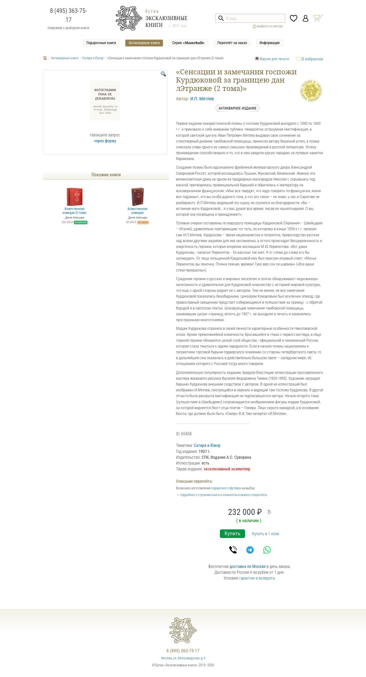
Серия (188, 43)
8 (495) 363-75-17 (183, 650)
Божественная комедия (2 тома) (74, 201)
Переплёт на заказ (232, 43)
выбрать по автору (268, 26)
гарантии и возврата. (257, 578)
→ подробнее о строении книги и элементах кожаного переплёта (221, 495)
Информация (270, 43)
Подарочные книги (101, 43)
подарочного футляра (226, 488)
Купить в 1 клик (265, 533)
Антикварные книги (144, 43)
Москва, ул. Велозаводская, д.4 (183, 658)
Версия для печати (274, 59)
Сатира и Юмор (92, 58)
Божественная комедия (138, 201)
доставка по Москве (248, 566)
